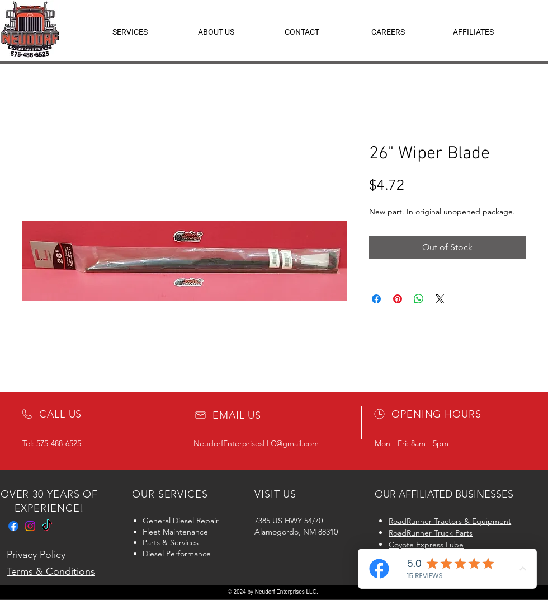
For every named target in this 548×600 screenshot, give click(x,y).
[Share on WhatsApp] (419, 299)
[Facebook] (13, 526)
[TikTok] (47, 526)
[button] (473, 32)
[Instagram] (30, 526)
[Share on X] (440, 299)
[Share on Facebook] (376, 299)
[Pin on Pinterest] (397, 299)
